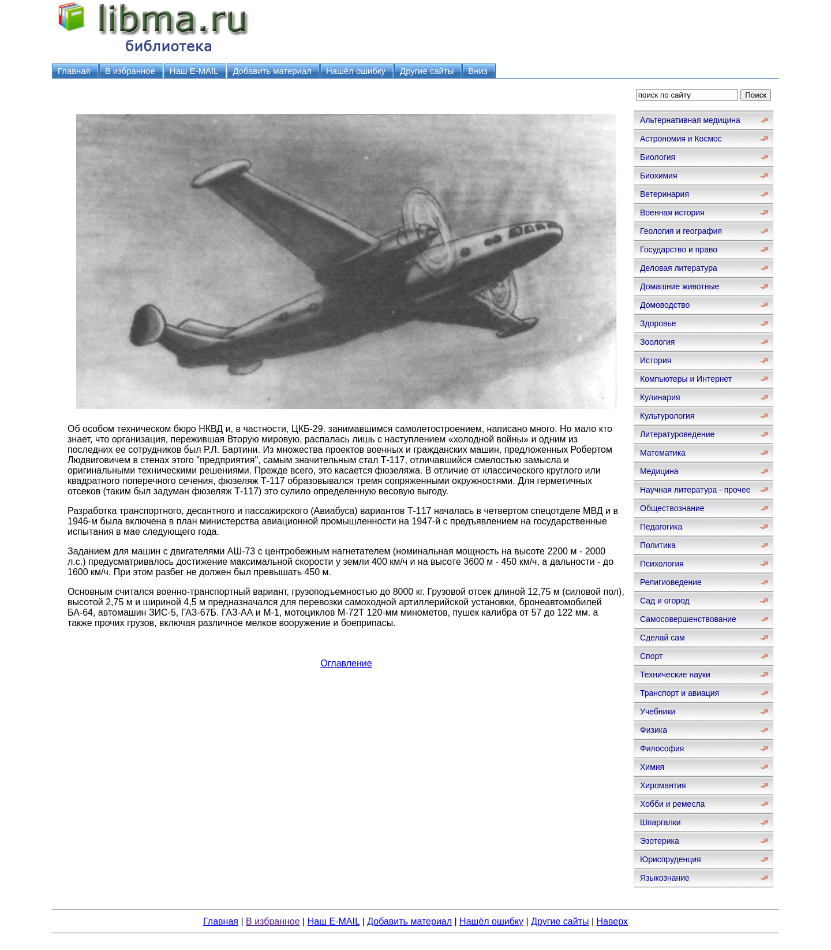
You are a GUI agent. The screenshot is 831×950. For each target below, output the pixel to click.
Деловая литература (678, 268)
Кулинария (660, 397)
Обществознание (672, 508)
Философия (662, 748)
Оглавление (346, 663)
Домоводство (665, 305)
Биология (657, 157)
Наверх (612, 921)
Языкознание (665, 877)
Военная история (672, 212)
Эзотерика (659, 840)
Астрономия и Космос (681, 138)
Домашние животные (679, 286)
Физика (653, 730)
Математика (663, 452)
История (655, 360)
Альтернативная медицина (690, 120)
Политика (658, 545)
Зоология (657, 342)
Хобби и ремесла (672, 804)
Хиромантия (663, 785)
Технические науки (675, 674)
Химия (652, 767)
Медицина (659, 471)
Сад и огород (665, 600)
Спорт (651, 656)
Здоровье (658, 323)
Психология (662, 563)
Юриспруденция (670, 859)
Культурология (667, 415)
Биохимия (658, 175)
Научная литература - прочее (695, 489)
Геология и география (681, 231)
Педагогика (661, 526)
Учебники (657, 711)
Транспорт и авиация (679, 693)
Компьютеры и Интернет (686, 378)
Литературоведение (677, 434)
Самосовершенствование (688, 619)
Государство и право (678, 249)
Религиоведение (671, 582)
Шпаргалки (660, 822)
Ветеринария (664, 194)
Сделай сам (662, 637)
